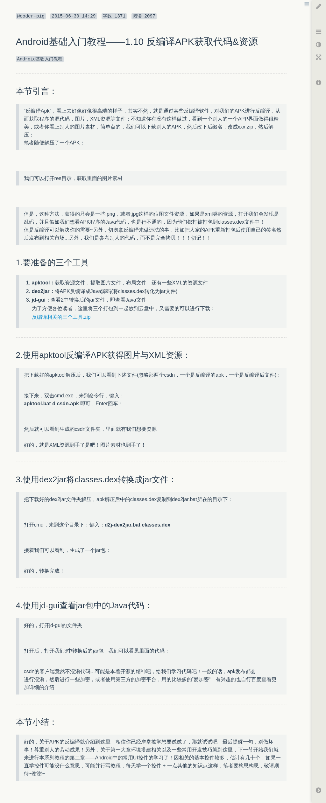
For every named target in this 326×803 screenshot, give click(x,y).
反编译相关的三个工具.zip (61, 317)
